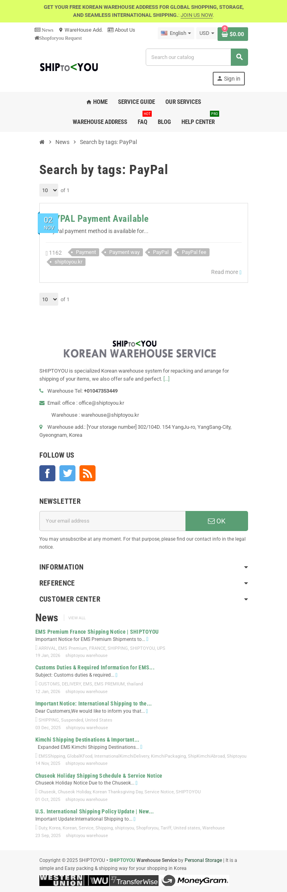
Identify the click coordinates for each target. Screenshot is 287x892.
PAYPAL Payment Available (97, 218)
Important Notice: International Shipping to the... (93, 703)
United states (186, 828)
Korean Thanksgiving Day (117, 792)
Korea (55, 828)
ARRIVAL (47, 648)
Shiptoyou (236, 756)
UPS (161, 648)
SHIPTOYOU (142, 648)
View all (76, 617)
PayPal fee (194, 252)
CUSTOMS (49, 684)
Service (86, 828)
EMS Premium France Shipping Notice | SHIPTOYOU (97, 631)
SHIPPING (118, 648)
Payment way (124, 252)
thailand (135, 684)
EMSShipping (52, 756)
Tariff (166, 828)
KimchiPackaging (168, 756)
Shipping (104, 828)
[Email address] (112, 521)
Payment (86, 252)
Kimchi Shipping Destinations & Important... (87, 739)
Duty (43, 828)
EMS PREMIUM (109, 684)
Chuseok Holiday (74, 792)
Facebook (47, 473)
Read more (226, 272)
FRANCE (97, 648)
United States (98, 720)
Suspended (72, 720)
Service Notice (159, 792)
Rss (87, 473)
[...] (166, 379)
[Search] (196, 57)
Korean (70, 828)
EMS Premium (72, 648)
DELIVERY (71, 684)
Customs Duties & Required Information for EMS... (95, 667)
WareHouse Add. (80, 30)
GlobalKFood (79, 756)
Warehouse (213, 828)
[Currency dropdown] (207, 33)
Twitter (67, 473)
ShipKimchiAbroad (206, 756)
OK (217, 521)
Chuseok (47, 792)
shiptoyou (124, 828)
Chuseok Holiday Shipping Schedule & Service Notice (99, 775)
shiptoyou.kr (68, 262)
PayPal (161, 252)
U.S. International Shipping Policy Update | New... (94, 811)
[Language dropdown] (176, 33)
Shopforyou (147, 828)
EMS (87, 684)
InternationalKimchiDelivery (121, 756)
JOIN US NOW (197, 15)
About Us (121, 30)
